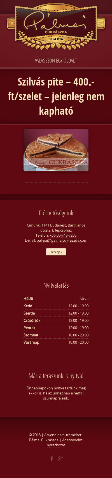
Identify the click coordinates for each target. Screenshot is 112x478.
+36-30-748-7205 (63, 235)
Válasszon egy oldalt (56, 60)
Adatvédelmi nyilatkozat (65, 442)
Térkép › (56, 252)
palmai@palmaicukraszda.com (62, 240)
